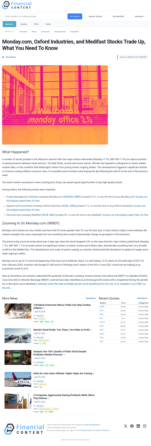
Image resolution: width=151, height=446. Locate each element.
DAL (41, 387)
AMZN (102, 307)
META (102, 326)
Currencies (45, 31)
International (59, 31)
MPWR (51, 412)
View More (90, 298)
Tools (48, 24)
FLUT (46, 365)
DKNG (41, 365)
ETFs (36, 24)
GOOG (102, 322)
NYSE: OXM (69, 206)
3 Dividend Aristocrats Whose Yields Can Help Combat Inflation (61, 306)
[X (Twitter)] (125, 429)
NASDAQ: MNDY (72, 196)
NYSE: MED (48, 215)
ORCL (102, 337)
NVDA (102, 334)
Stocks (23, 24)
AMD (101, 314)
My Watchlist (118, 16)
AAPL (102, 310)
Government (42, 384)
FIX (46, 412)
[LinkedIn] (138, 429)
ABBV (41, 321)
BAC (101, 318)
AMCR (47, 321)
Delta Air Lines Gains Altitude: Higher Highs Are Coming (63, 373)
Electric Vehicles (44, 340)
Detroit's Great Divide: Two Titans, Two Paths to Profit (62, 329)
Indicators (139, 16)
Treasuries (74, 31)
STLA (44, 343)
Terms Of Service (102, 430)
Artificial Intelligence (45, 409)
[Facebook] (132, 429)
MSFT (102, 330)
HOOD (52, 365)
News (34, 31)
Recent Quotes (95, 16)
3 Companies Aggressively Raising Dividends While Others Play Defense (64, 397)
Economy (42, 319)
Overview (23, 31)
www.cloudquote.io (92, 424)
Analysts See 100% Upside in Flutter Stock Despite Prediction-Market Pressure (59, 353)
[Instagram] (144, 429)
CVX (52, 321)
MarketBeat (40, 316)
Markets (9, 24)
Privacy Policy (85, 430)
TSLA (101, 341)
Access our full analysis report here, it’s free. (126, 215)
